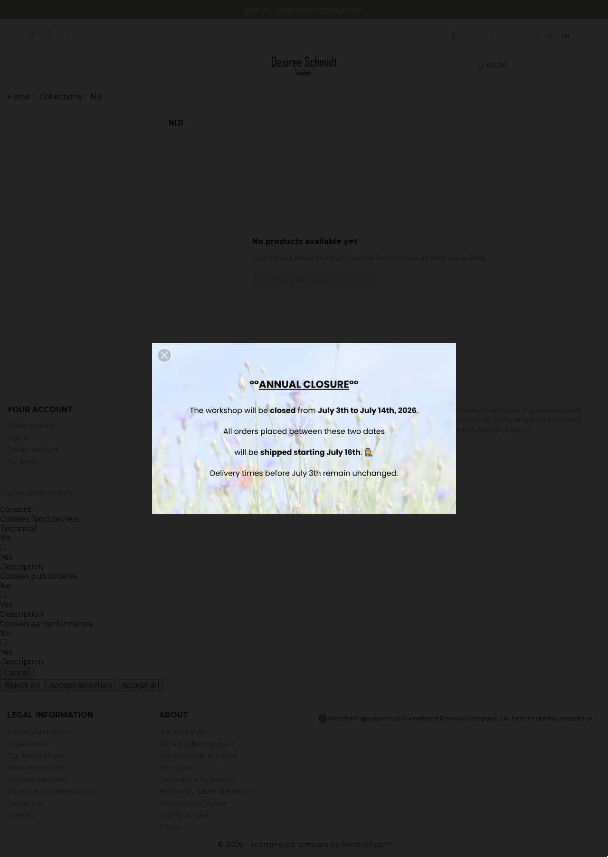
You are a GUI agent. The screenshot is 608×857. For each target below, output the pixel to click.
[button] (164, 355)
